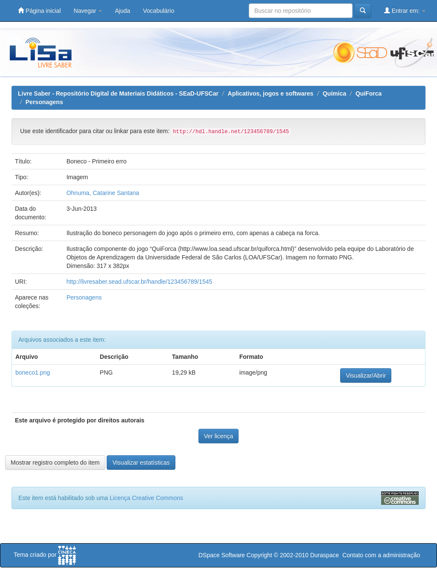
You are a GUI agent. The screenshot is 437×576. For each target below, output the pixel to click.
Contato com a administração (381, 555)
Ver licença (218, 436)
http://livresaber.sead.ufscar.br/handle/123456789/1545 (140, 281)
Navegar (87, 10)
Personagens (44, 102)
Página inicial (39, 10)
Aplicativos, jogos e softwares (271, 93)
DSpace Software (221, 555)
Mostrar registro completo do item (55, 462)
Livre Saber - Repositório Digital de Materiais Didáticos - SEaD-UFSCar (118, 93)
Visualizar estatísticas (140, 462)
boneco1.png (32, 372)
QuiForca (368, 93)
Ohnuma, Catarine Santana (103, 192)
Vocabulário (158, 10)
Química (334, 93)
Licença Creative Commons (146, 498)
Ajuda (122, 10)
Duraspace (324, 555)
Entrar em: (404, 10)
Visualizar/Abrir (366, 375)
